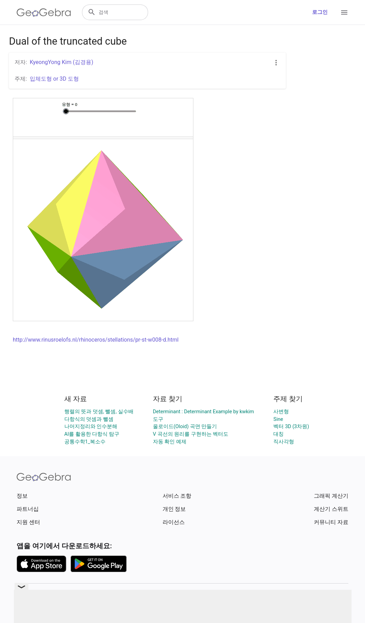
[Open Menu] (344, 12)
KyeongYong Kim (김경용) (61, 62)
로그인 (320, 12)
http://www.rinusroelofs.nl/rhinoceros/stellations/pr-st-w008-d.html (96, 339)
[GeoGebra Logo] (44, 12)
